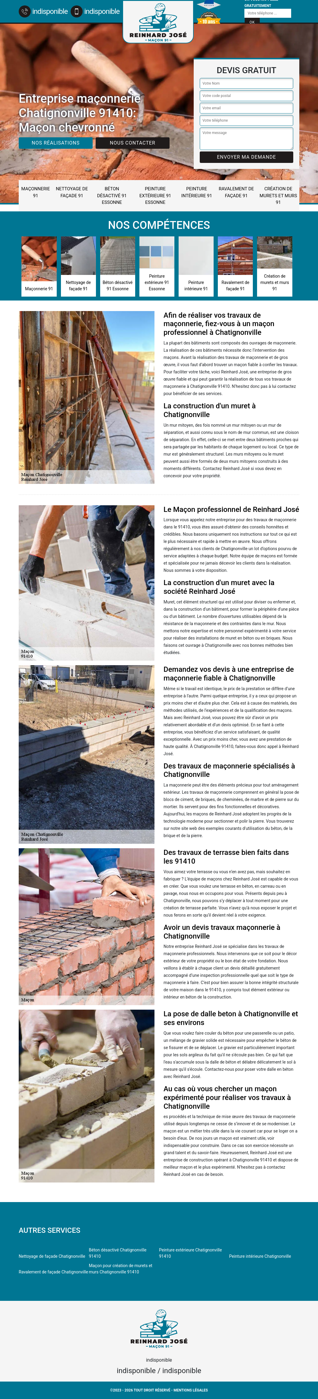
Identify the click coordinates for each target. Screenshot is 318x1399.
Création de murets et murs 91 (278, 195)
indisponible (43, 11)
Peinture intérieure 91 (196, 192)
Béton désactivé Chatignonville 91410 (118, 1253)
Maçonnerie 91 (35, 192)
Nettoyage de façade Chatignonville (52, 1256)
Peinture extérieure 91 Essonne (155, 195)
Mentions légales (190, 1390)
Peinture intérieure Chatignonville (260, 1256)
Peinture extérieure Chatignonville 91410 (190, 1253)
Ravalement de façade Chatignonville (53, 1272)
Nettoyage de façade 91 (72, 192)
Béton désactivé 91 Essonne (112, 195)
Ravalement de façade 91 (236, 192)
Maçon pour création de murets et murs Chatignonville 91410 (120, 1268)
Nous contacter (132, 143)
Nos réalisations (56, 143)
